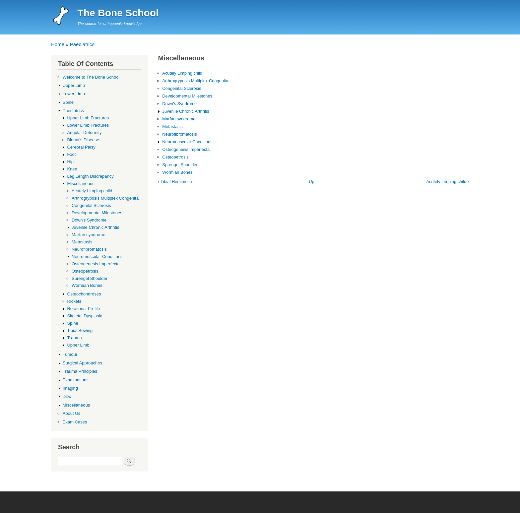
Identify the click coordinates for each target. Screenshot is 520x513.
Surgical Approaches (82, 362)
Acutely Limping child (182, 73)
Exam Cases (75, 421)
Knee (72, 168)
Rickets (74, 301)
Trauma (74, 337)
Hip (70, 161)
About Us (72, 413)
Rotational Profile (83, 308)
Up (311, 181)
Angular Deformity (84, 132)
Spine (68, 102)
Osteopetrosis (175, 157)
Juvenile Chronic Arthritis (185, 111)
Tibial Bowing (80, 330)
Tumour (70, 354)
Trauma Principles (80, 371)
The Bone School (118, 12)
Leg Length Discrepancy (90, 176)
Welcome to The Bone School (91, 77)
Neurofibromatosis (179, 134)
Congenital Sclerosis (181, 88)
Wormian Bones (177, 172)
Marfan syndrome (178, 118)
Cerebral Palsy (81, 147)
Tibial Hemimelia (175, 181)
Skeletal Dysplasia (84, 315)
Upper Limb (74, 85)
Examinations (76, 379)
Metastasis (172, 126)
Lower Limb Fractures (88, 125)
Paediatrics (82, 44)
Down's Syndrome (179, 103)
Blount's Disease (83, 139)
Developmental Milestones (187, 96)
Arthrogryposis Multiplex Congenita (195, 80)
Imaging (70, 388)
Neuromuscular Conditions (187, 141)
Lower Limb (74, 93)
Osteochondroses (84, 293)
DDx (67, 396)
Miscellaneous (80, 183)
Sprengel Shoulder (179, 164)
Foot (71, 154)
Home (57, 44)
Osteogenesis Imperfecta (186, 149)
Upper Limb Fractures (88, 117)
